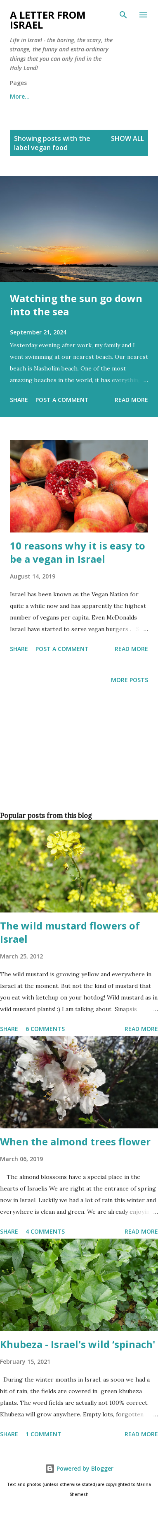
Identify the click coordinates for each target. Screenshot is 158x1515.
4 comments (45, 1231)
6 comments (45, 1029)
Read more (131, 400)
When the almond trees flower (75, 1141)
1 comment (43, 1434)
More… (20, 96)
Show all (127, 138)
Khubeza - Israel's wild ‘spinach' (77, 1344)
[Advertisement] (77, 761)
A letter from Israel (48, 19)
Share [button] (19, 400)
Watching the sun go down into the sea (76, 304)
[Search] (123, 15)
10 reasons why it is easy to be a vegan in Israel (77, 552)
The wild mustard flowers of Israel (70, 932)
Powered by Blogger (79, 1468)
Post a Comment (62, 400)
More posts (129, 680)
